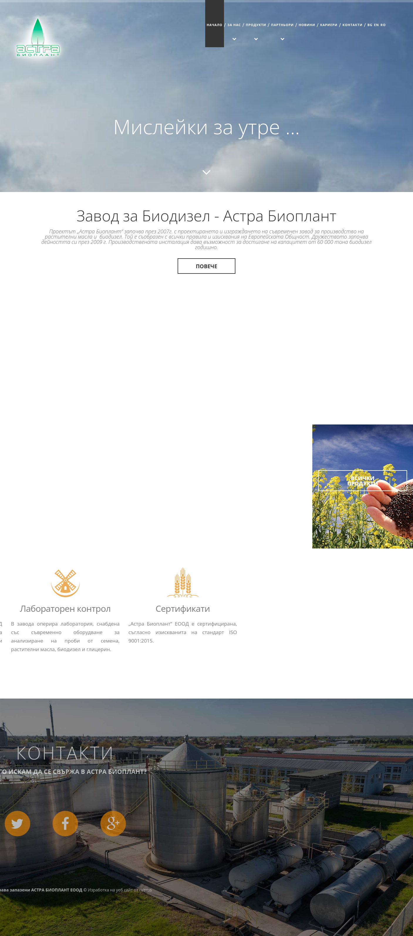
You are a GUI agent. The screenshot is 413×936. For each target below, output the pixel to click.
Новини (307, 25)
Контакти (353, 25)
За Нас (234, 25)
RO (383, 25)
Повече (206, 266)
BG (370, 25)
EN (376, 25)
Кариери (329, 25)
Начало (214, 25)
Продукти (256, 25)
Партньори (282, 25)
